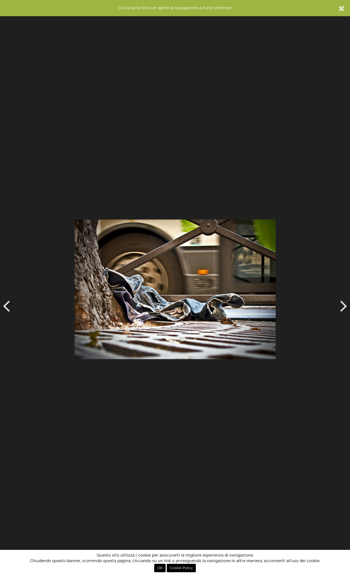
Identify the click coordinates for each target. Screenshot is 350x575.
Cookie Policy (181, 568)
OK (160, 568)
